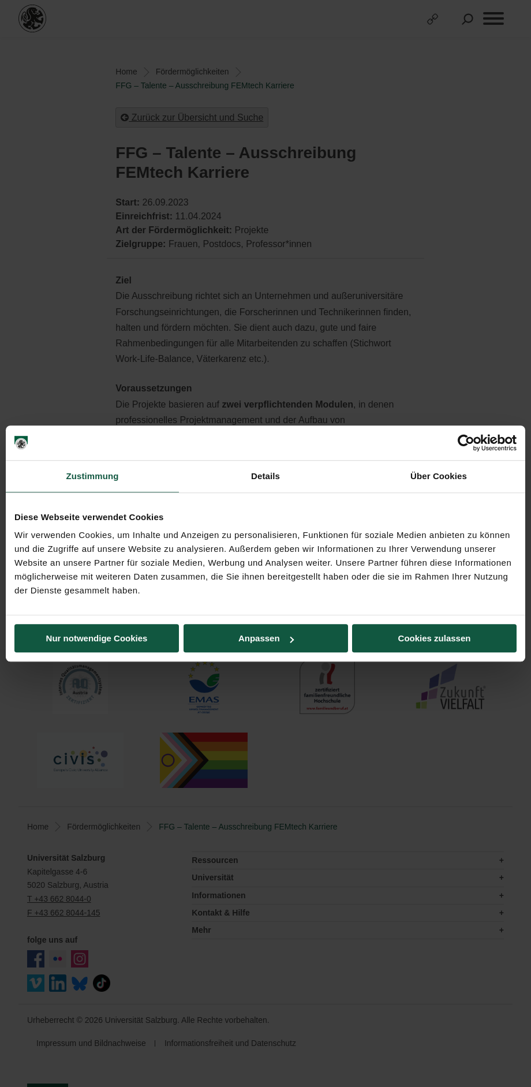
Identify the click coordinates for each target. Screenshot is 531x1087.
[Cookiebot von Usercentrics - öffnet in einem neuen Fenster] (466, 442)
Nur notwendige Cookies (97, 638)
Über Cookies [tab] (438, 476)
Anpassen (266, 638)
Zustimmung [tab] (92, 476)
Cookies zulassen (434, 638)
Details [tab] (265, 476)
